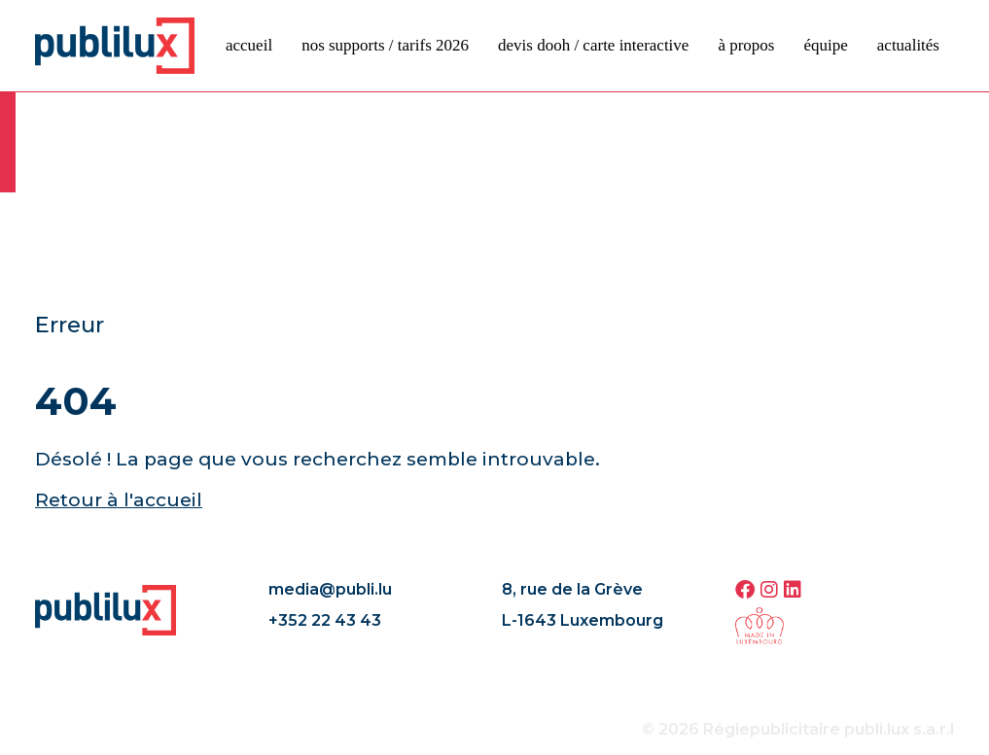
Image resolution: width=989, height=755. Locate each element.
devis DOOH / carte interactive (593, 45)
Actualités (908, 45)
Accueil (249, 45)
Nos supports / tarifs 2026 (385, 45)
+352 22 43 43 (324, 620)
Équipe (825, 45)
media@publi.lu (330, 589)
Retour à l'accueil (118, 500)
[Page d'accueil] (114, 44)
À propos (746, 45)
